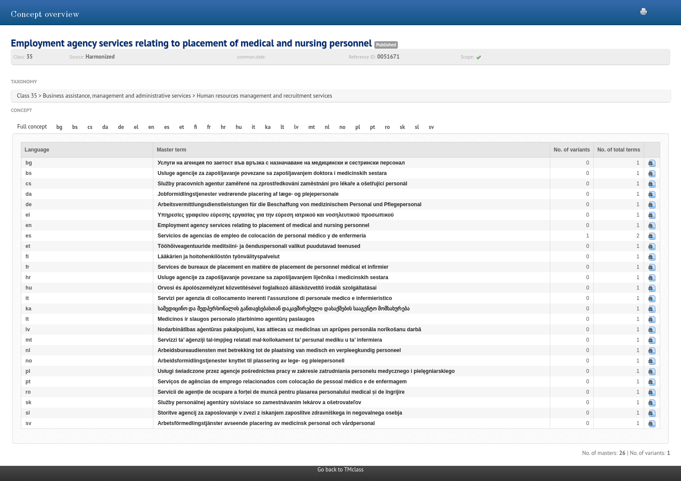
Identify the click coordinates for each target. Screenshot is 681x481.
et (181, 127)
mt (311, 127)
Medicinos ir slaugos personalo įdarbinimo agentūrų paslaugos (236, 319)
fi (195, 127)
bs (74, 127)
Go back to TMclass (340, 469)
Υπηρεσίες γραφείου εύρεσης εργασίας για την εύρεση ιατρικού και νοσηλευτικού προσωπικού (276, 215)
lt (282, 127)
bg (59, 127)
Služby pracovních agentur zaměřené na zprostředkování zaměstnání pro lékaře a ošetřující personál (282, 184)
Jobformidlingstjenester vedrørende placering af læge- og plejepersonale (248, 194)
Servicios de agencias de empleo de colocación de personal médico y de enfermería (262, 236)
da (105, 127)
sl (417, 127)
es (166, 127)
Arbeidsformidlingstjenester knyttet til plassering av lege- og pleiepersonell (251, 361)
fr (209, 127)
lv (296, 127)
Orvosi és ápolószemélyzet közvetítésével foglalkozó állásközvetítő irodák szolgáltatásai (267, 288)
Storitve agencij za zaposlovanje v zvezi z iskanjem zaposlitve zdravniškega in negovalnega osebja (280, 413)
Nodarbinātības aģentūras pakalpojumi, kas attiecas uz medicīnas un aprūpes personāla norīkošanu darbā (289, 329)
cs (90, 127)
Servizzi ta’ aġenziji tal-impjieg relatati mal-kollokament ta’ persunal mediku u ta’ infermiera (270, 340)
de (121, 127)
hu (239, 127)
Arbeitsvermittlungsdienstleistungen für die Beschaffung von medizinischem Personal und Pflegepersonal (289, 204)
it (253, 127)
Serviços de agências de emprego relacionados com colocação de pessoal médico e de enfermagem (282, 382)
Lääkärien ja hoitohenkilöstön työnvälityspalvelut (219, 257)
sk (402, 127)
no (342, 127)
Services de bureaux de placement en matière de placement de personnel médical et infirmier (273, 267)
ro (387, 127)
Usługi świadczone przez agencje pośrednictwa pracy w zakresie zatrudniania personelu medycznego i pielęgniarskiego (306, 371)
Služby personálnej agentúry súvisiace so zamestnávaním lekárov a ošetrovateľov (259, 402)
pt (372, 127)
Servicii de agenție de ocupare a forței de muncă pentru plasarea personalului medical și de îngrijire (281, 392)
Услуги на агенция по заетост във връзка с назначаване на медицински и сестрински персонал (281, 163)
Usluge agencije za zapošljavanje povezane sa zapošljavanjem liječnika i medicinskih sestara (273, 277)
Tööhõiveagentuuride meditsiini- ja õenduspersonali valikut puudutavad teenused (259, 246)
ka (268, 127)
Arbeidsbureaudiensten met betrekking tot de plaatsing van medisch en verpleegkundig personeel (279, 350)
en (151, 127)
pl (357, 127)
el (136, 127)
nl (327, 127)
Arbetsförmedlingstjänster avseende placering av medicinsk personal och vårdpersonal (266, 423)
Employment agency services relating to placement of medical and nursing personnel (263, 225)
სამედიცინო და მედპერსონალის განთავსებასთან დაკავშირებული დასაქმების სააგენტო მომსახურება (284, 309)
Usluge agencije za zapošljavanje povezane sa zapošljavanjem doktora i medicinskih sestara (272, 173)
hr (223, 127)
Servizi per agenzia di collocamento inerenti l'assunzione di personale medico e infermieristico (275, 298)
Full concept (32, 126)
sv (431, 127)
